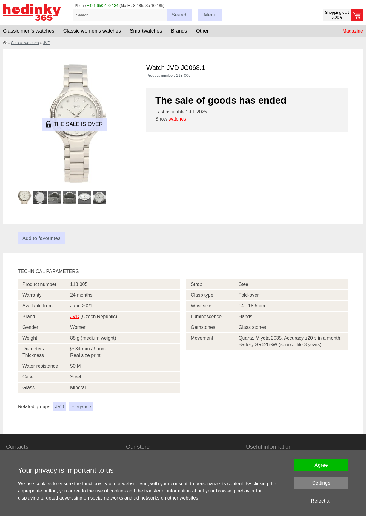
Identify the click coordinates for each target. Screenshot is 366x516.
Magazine (352, 30)
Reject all (321, 501)
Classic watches (25, 43)
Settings (321, 483)
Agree (321, 465)
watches (177, 118)
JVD (46, 43)
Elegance (81, 406)
